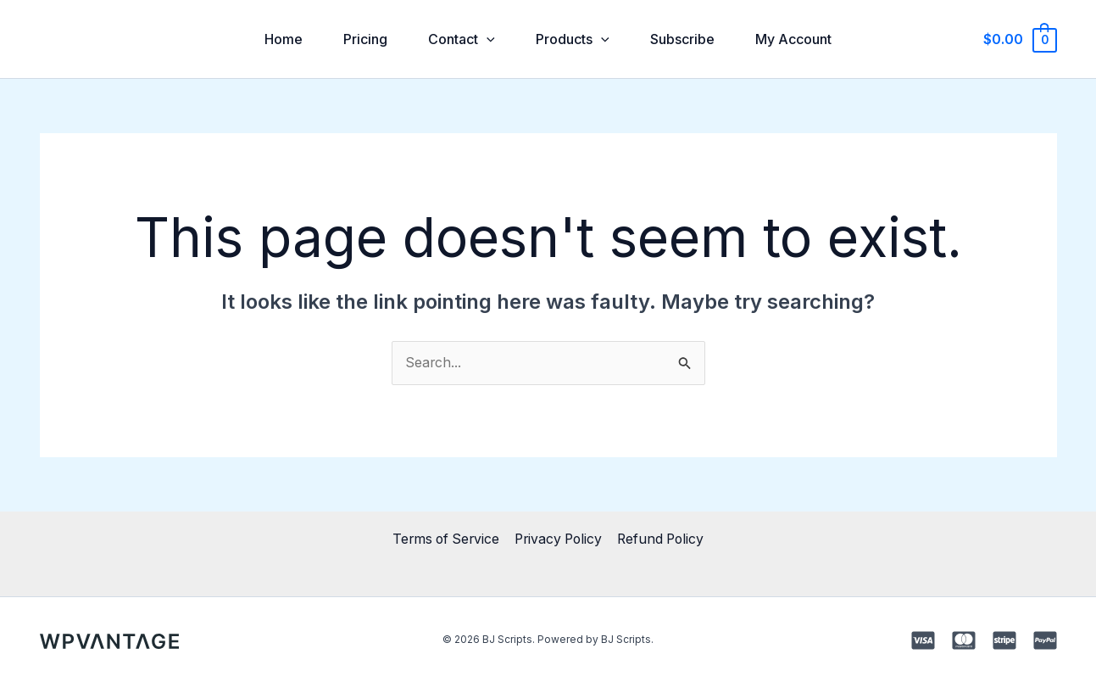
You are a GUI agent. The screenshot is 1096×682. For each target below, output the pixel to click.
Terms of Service (443, 539)
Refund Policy (663, 539)
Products (572, 39)
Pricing (365, 39)
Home (283, 39)
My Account (793, 39)
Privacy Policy (558, 539)
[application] (486, 39)
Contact (461, 39)
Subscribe (682, 39)
